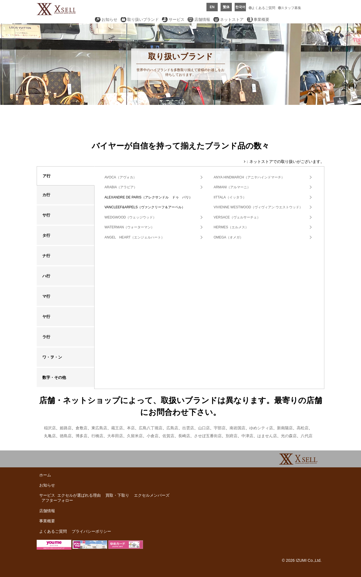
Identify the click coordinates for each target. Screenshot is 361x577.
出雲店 (188, 428)
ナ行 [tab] (46, 255)
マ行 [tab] (46, 296)
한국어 (240, 7)
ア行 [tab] (46, 176)
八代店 (306, 436)
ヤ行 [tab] (46, 316)
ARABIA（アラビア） (120, 187)
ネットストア (232, 19)
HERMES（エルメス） (230, 227)
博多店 (81, 436)
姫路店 (66, 428)
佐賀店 (168, 436)
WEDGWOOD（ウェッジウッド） (130, 217)
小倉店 (153, 436)
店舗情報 (202, 19)
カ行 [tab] (46, 195)
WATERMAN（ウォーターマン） (129, 227)
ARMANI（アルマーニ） (231, 187)
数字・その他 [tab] (54, 377)
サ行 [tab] (46, 215)
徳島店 (66, 436)
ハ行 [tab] (46, 276)
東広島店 (99, 428)
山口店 (204, 428)
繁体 (226, 7)
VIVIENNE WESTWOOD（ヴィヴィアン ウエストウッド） (258, 207)
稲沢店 (50, 428)
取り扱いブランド (143, 19)
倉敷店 (81, 428)
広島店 (172, 428)
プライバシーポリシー (91, 531)
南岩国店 (237, 428)
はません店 (267, 436)
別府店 (231, 436)
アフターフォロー (57, 500)
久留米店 (135, 436)
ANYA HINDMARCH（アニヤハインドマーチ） (249, 177)
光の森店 (289, 436)
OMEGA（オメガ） (228, 237)
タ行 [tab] (46, 235)
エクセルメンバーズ (152, 495)
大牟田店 (115, 436)
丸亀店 (50, 436)
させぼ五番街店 (208, 436)
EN (212, 7)
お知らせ (109, 19)
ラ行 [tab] (46, 337)
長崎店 (184, 436)
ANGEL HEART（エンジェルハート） (134, 237)
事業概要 (261, 19)
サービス (176, 19)
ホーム (45, 475)
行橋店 (97, 436)
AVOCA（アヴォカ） (120, 177)
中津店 (247, 436)
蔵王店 (117, 428)
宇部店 (220, 428)
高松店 (303, 428)
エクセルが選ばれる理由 (79, 495)
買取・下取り (117, 495)
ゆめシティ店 (261, 428)
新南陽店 (285, 428)
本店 (131, 428)
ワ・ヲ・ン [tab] (52, 357)
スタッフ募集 (289, 8)
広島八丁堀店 (150, 428)
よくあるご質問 (262, 8)
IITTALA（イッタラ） (229, 197)
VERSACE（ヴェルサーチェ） (236, 217)
